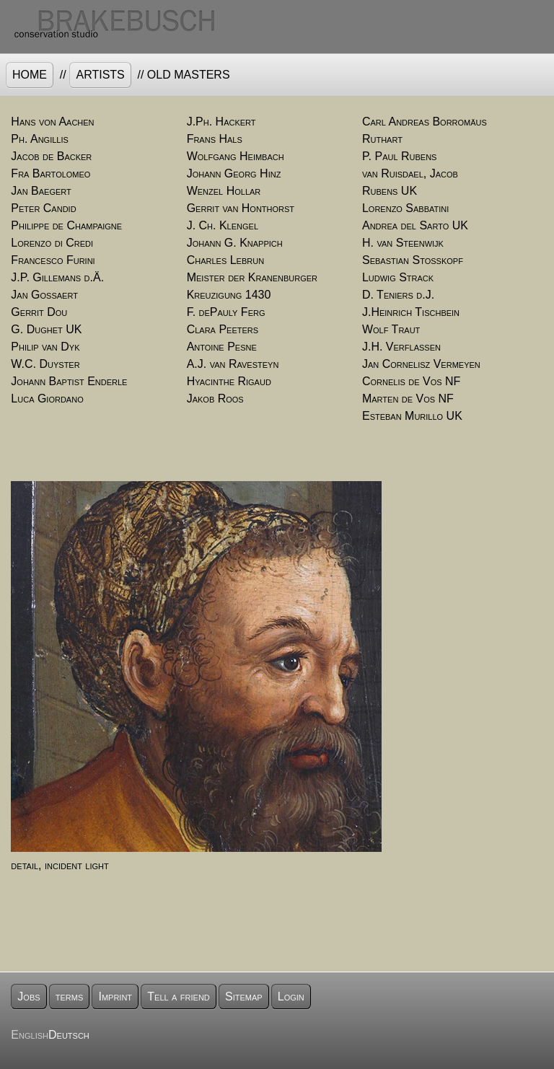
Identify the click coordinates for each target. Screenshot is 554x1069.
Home (29, 75)
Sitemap (244, 996)
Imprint (115, 996)
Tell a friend (178, 996)
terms (70, 996)
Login (291, 996)
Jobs (28, 996)
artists (100, 75)
